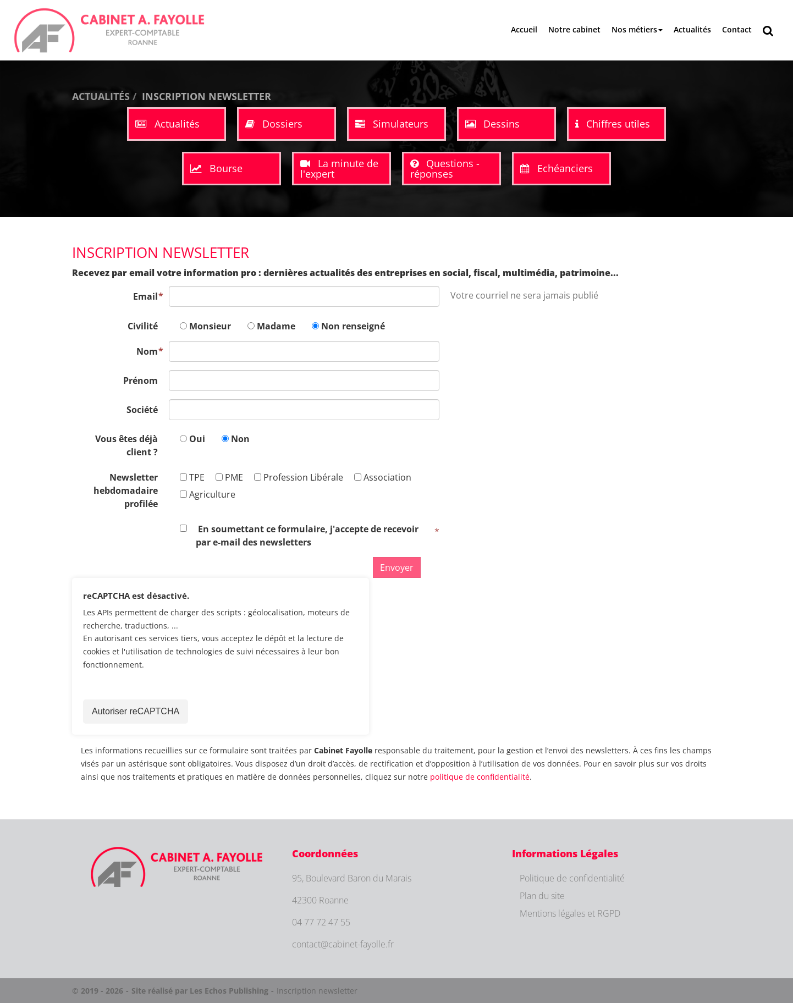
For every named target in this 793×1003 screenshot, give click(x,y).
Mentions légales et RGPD (570, 913)
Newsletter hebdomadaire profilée (125, 490)
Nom (147, 351)
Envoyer (397, 567)
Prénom (140, 380)
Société (142, 410)
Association (382, 477)
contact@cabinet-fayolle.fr (343, 944)
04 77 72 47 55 (321, 922)
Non (240, 439)
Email (145, 296)
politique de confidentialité (480, 776)
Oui (197, 439)
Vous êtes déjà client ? (126, 445)
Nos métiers (637, 29)
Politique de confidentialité (572, 878)
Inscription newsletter (317, 990)
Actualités (692, 29)
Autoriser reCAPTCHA (135, 711)
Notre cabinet (574, 29)
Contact (737, 29)
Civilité (143, 326)
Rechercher (771, 30)
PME (229, 477)
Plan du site (542, 896)
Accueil (524, 29)
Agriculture (207, 494)
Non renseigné (353, 326)
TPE (192, 477)
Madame (276, 326)
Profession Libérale (298, 477)
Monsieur (210, 326)
